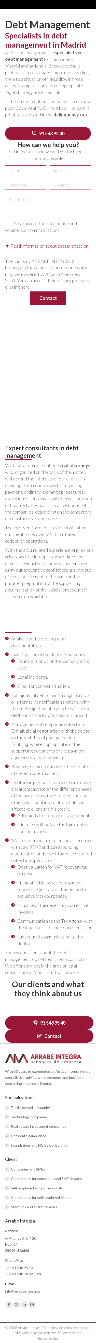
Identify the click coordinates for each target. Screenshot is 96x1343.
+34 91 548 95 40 (19, 1268)
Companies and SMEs (28, 1169)
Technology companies (29, 1117)
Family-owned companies (31, 1107)
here (25, 287)
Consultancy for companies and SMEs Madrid (46, 1178)
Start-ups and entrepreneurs (34, 1207)
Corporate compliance (28, 1136)
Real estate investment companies (38, 1126)
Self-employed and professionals (37, 1188)
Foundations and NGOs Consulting (39, 1145)
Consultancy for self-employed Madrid (41, 1197)
